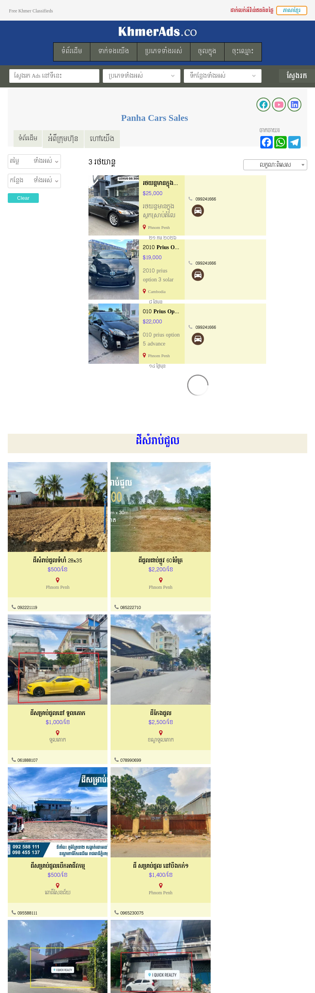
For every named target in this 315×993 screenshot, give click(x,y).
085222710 (104, 582)
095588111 (28, 710)
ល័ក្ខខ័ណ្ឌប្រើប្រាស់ (29, 927)
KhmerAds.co (57, 976)
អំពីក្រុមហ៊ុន (67, 138)
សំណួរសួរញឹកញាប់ (105, 941)
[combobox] (275, 164)
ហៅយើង (106, 138)
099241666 (247, 198)
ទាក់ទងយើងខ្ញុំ (100, 912)
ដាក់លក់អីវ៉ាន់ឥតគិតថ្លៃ (251, 10)
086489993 (28, 838)
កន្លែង (16, 180)
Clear (23, 198)
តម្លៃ (14, 161)
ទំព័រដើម (29, 138)
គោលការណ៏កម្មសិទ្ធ (30, 941)
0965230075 (106, 710)
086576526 (179, 838)
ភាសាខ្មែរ (292, 10)
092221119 (28, 582)
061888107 (179, 582)
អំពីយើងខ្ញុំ (20, 912)
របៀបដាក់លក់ (174, 912)
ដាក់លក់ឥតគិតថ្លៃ (178, 927)
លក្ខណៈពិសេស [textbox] (275, 164)
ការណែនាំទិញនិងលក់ (108, 927)
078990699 (255, 582)
